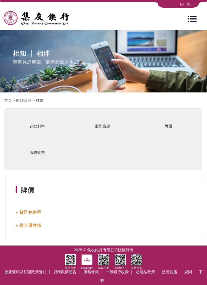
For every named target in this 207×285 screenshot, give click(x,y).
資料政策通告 (64, 272)
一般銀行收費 (117, 272)
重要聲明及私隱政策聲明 (25, 272)
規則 (188, 272)
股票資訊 (102, 126)
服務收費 (37, 152)
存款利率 (37, 126)
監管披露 (169, 272)
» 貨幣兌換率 (28, 212)
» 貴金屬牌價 (28, 225)
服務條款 (91, 272)
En (182, 4)
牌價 (40, 100)
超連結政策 (145, 272)
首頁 (8, 100)
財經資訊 (23, 100)
